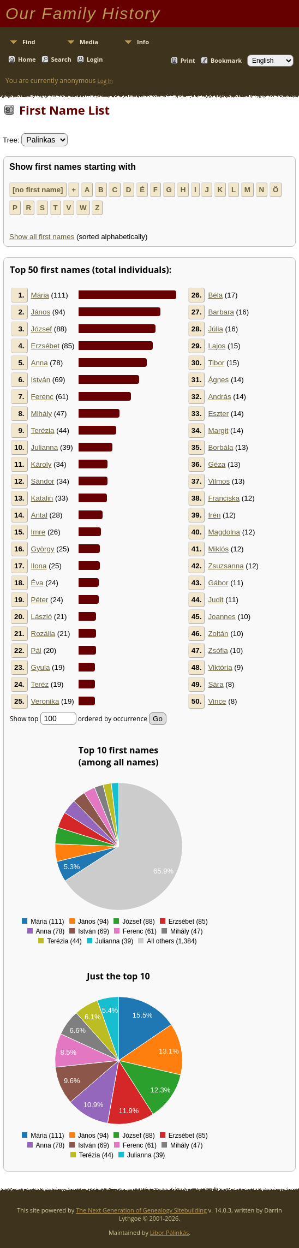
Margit (218, 430)
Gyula (40, 667)
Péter (40, 600)
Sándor (43, 481)
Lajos (216, 346)
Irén (214, 515)
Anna (39, 363)
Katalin (42, 498)
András (219, 397)
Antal (39, 515)
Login (95, 59)
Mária (40, 295)
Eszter (218, 413)
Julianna (44, 447)
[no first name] (38, 190)
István (41, 380)
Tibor (216, 363)
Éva (37, 583)
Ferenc (42, 397)
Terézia (43, 430)
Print (188, 60)
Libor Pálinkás (169, 1232)
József (41, 329)
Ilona (39, 566)
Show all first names (41, 237)
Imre (38, 532)
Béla (215, 295)
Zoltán (218, 633)
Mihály (41, 413)
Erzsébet (45, 346)
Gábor (218, 583)
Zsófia (218, 650)
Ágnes (218, 380)
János (41, 312)
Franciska (224, 498)
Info (143, 42)
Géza (216, 464)
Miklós (218, 549)
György (43, 549)
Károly (41, 464)
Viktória (220, 667)
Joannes (221, 617)
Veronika (45, 701)
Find (28, 42)
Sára (215, 684)
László (41, 617)
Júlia (215, 329)
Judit (215, 600)
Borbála (220, 447)
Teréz (40, 684)
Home (27, 59)
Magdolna (224, 532)
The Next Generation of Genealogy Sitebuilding (141, 1210)
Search (61, 59)
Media (89, 42)
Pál (36, 650)
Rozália (43, 633)
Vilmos (219, 481)
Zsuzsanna (225, 566)
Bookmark (226, 60)
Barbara (221, 312)
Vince (217, 701)
